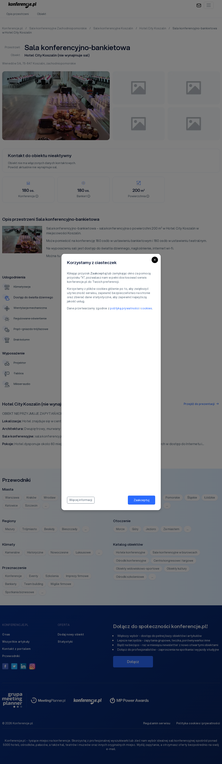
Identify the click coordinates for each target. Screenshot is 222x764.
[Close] (155, 260)
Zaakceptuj (141, 500)
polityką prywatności (124, 308)
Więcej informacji (80, 500)
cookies (146, 308)
